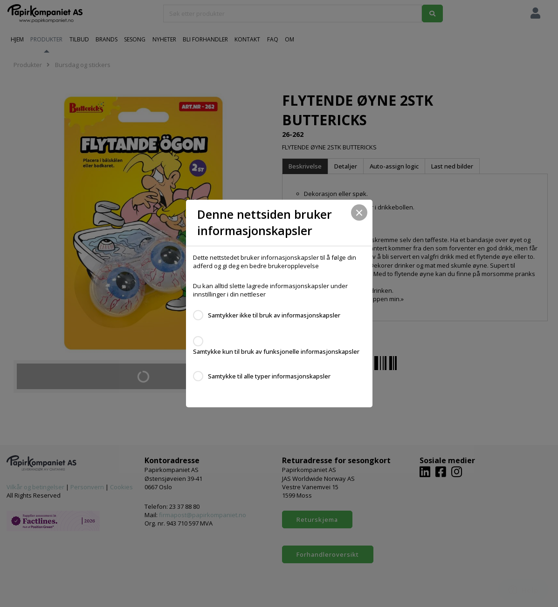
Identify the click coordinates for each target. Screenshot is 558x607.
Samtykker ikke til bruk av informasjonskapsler (274, 315)
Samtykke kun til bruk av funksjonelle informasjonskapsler (276, 351)
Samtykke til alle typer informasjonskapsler (269, 376)
